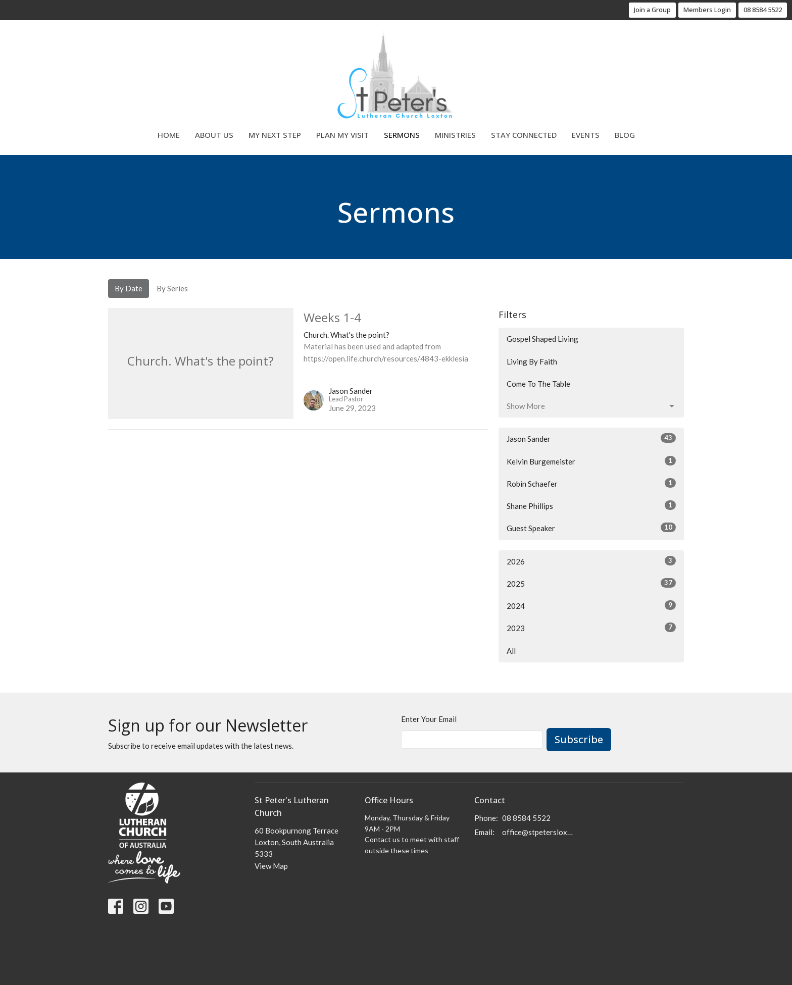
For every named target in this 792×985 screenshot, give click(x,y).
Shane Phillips (591, 505)
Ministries (455, 135)
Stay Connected (524, 135)
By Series (172, 288)
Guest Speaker (591, 528)
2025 (591, 583)
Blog (625, 135)
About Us (214, 135)
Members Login (707, 9)
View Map (271, 865)
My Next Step (275, 135)
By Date (128, 288)
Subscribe (579, 739)
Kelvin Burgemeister (591, 461)
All (511, 650)
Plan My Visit (342, 135)
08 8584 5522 (763, 9)
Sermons (402, 135)
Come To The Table (538, 383)
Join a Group (652, 9)
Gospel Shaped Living (542, 338)
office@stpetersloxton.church (538, 832)
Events (586, 135)
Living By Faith (532, 361)
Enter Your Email (429, 718)
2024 (591, 605)
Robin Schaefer (591, 483)
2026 (591, 561)
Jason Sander (591, 438)
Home (169, 135)
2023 (591, 628)
